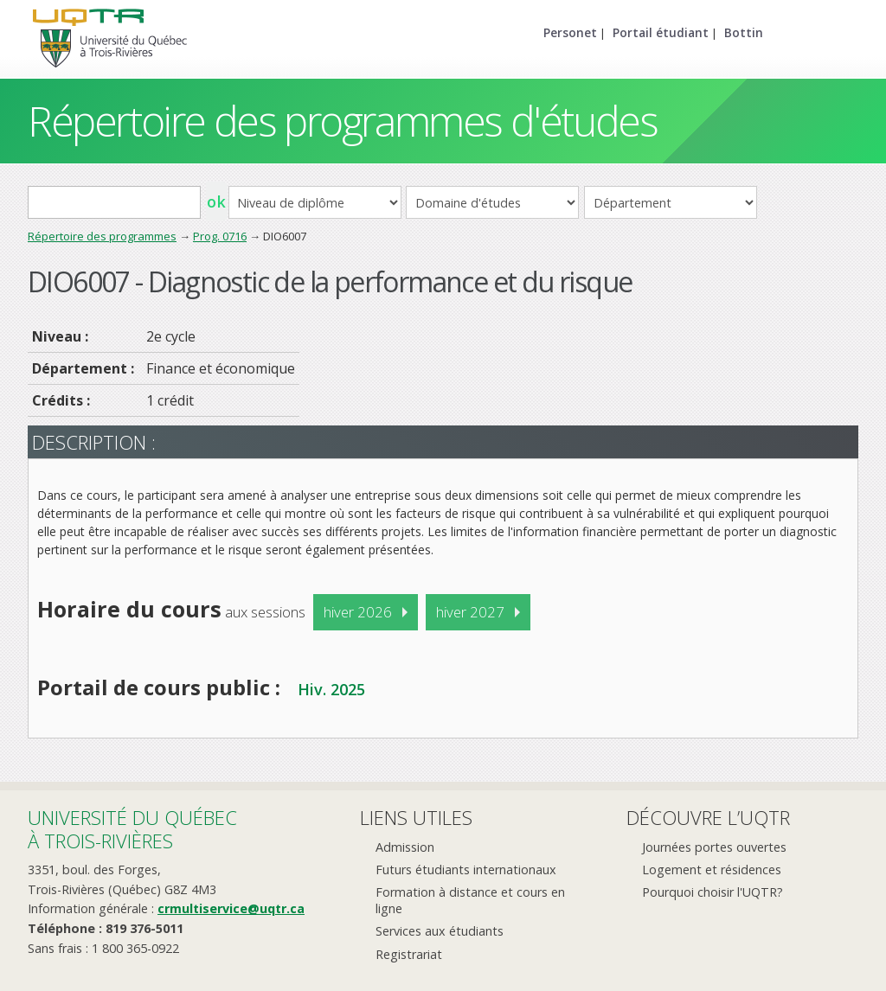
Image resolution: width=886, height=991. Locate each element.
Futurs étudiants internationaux (466, 869)
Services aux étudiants (440, 931)
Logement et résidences (711, 869)
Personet (570, 32)
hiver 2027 (470, 612)
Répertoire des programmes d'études (342, 121)
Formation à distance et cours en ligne (470, 900)
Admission (405, 847)
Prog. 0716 (220, 236)
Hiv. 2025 (331, 689)
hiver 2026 (358, 612)
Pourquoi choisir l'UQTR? (712, 892)
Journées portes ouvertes (714, 847)
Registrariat (409, 954)
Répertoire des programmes (102, 236)
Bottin (743, 32)
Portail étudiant (661, 32)
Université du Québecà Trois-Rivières (132, 829)
